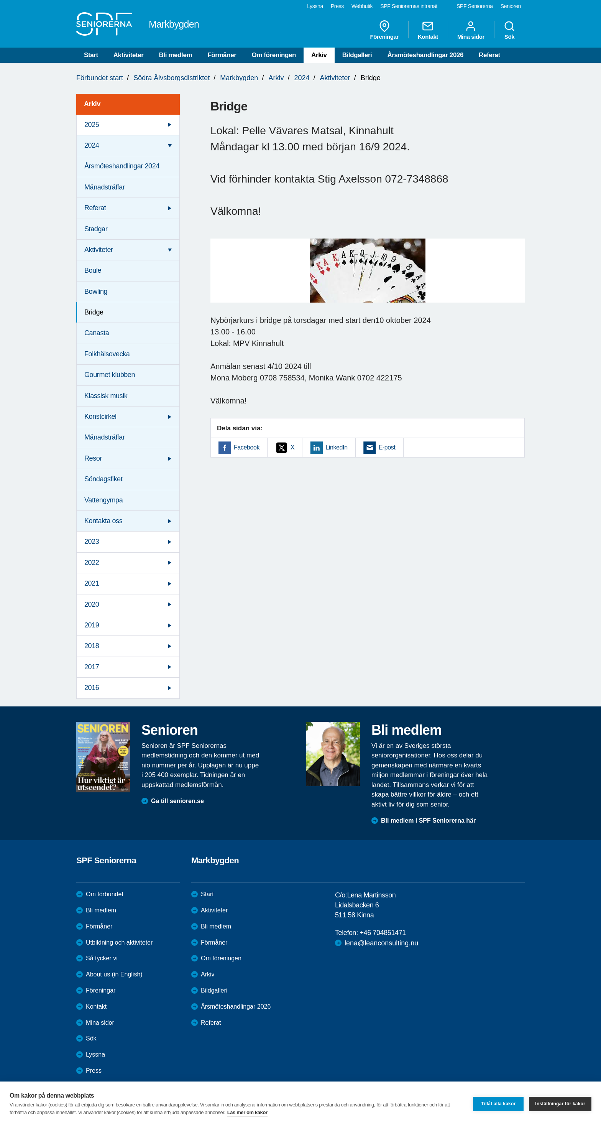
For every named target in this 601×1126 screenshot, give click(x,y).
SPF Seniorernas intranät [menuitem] (408, 6)
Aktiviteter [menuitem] (98, 250)
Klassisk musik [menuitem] (105, 396)
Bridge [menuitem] (93, 312)
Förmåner (221, 55)
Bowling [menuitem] (95, 291)
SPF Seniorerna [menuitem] (474, 6)
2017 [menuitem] (91, 667)
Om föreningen (273, 55)
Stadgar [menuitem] (95, 229)
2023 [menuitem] (91, 541)
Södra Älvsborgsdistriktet (171, 77)
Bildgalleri (357, 55)
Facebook (246, 447)
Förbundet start (99, 77)
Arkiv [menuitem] (92, 104)
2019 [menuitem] (91, 625)
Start (91, 55)
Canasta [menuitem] (96, 333)
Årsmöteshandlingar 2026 (425, 55)
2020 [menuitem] (91, 604)
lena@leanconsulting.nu (381, 943)
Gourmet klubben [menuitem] (109, 375)
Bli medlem (175, 55)
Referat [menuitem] (95, 208)
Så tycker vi (102, 958)
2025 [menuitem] (91, 124)
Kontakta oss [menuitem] (103, 521)
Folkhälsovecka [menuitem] (107, 354)
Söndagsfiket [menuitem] (103, 479)
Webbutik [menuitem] (362, 6)
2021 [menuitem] (91, 583)
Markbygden (239, 77)
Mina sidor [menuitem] (470, 30)
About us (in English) (114, 974)
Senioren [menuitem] (511, 6)
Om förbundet (104, 894)
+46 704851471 (383, 933)
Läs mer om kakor (247, 1112)
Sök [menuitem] (509, 30)
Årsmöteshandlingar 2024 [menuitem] (121, 166)
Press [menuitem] (337, 6)
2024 (301, 77)
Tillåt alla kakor (498, 1103)
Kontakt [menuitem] (428, 30)
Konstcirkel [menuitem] (100, 416)
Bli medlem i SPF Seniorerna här (428, 820)
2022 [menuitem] (91, 562)
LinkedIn (336, 447)
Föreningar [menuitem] (384, 30)
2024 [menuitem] (91, 145)
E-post (387, 447)
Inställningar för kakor (560, 1103)
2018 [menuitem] (91, 646)
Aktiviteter (128, 55)
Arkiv (319, 55)
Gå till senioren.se (177, 801)
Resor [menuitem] (93, 458)
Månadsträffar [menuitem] (104, 187)
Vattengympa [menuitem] (103, 500)
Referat (489, 55)
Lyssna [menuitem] (315, 6)
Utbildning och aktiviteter (119, 942)
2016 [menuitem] (91, 687)
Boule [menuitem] (92, 270)
